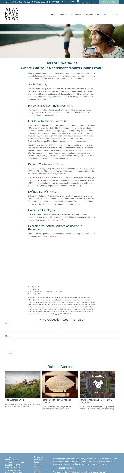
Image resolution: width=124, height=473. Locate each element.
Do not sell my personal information (92, 464)
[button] (53, 14)
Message (8, 336)
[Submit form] (10, 353)
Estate (36, 462)
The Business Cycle (14, 400)
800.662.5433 (18, 462)
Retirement (38, 460)
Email (65, 323)
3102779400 (68, 2)
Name (7, 323)
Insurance (38, 465)
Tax (35, 467)
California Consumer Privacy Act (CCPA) (69, 461)
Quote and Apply (109, 2)
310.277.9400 (16, 460)
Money (36, 470)
